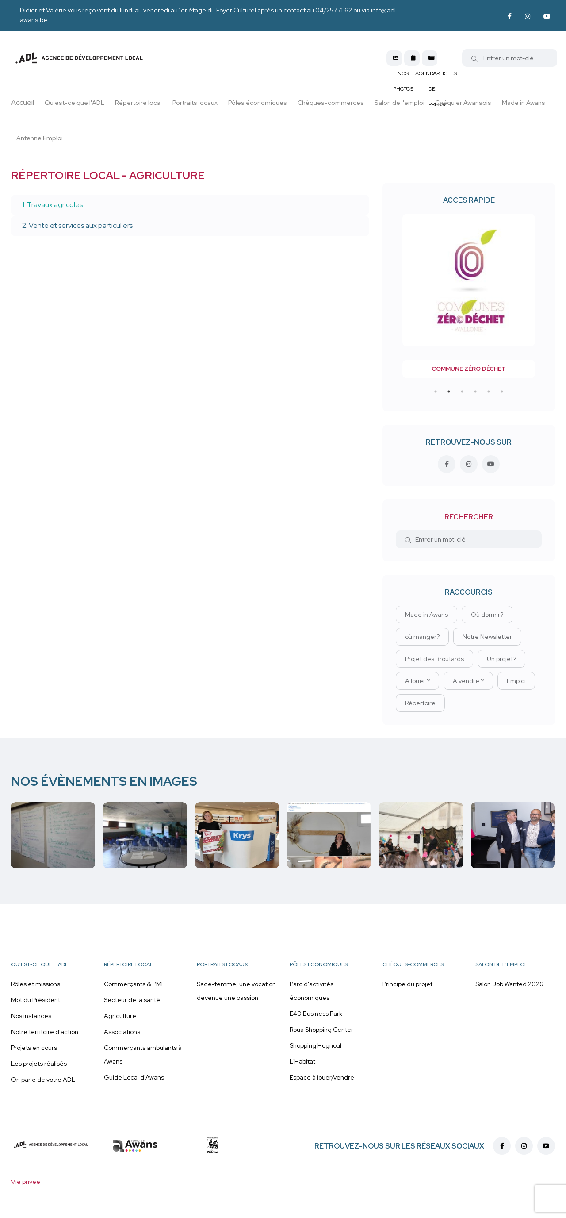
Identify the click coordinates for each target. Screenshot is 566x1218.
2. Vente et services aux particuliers (77, 225)
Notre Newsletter (487, 637)
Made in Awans (426, 615)
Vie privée (25, 1182)
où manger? (422, 637)
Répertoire (420, 703)
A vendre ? (468, 681)
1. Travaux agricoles (52, 204)
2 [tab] (448, 391)
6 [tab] (501, 391)
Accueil (22, 102)
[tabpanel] (469, 296)
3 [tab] (462, 391)
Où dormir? (487, 615)
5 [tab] (488, 391)
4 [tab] (475, 391)
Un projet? (501, 659)
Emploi (516, 681)
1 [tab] (435, 391)
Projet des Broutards (434, 659)
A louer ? (417, 681)
